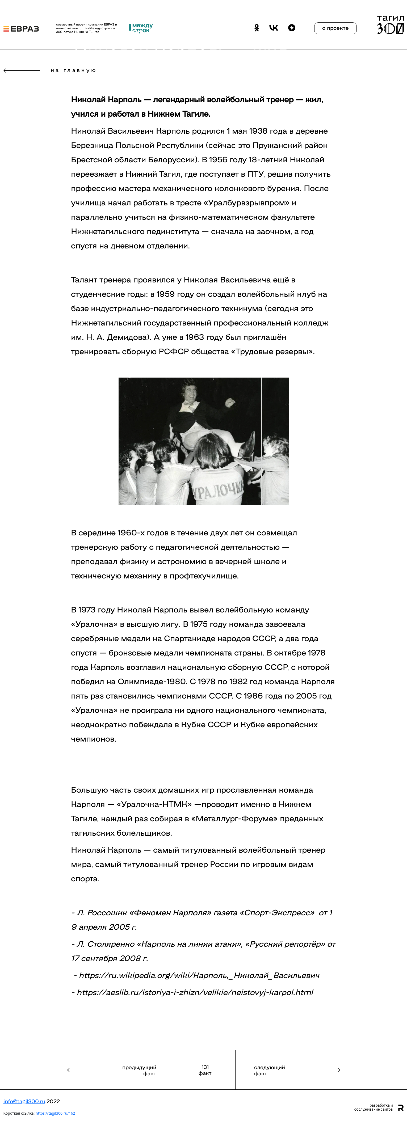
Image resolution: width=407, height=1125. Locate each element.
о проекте (335, 27)
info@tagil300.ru (24, 1101)
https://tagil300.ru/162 (55, 1113)
